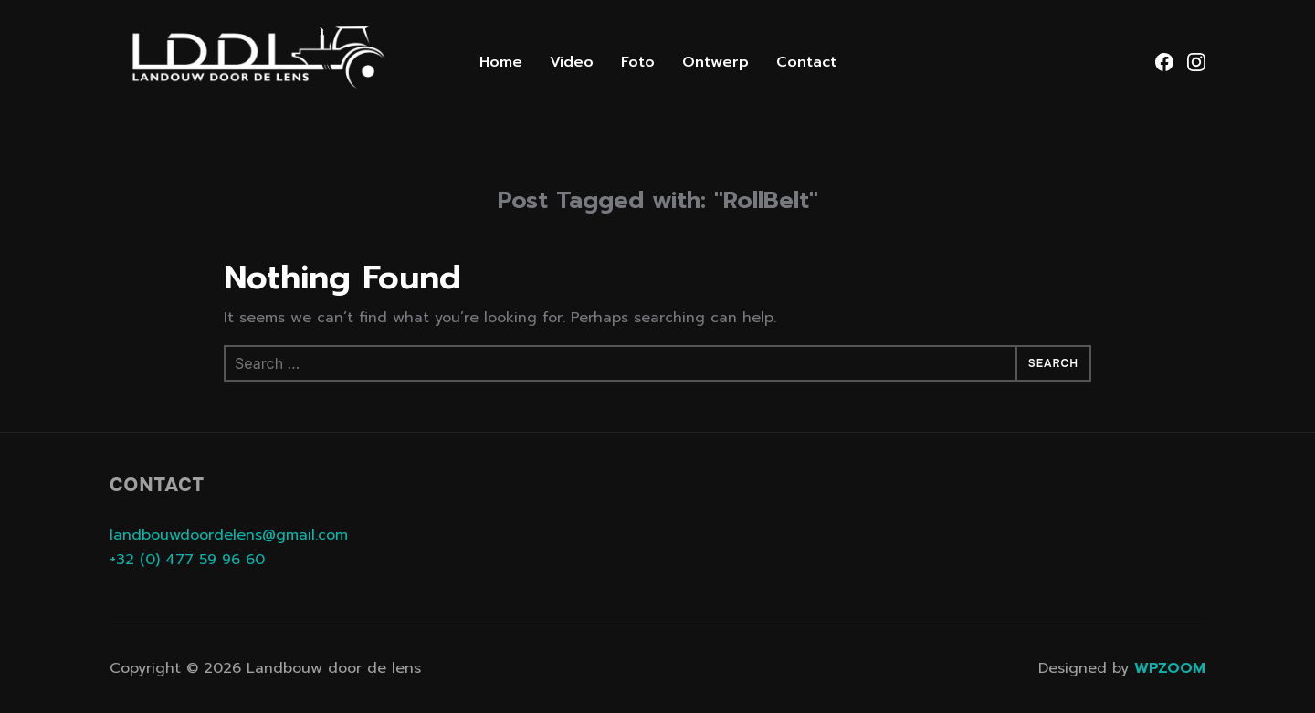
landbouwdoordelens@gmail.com (229, 535)
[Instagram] (1196, 62)
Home (500, 62)
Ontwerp (715, 62)
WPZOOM (1169, 668)
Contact (806, 62)
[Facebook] (1164, 62)
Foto (638, 62)
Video (572, 62)
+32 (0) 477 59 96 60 (187, 560)
